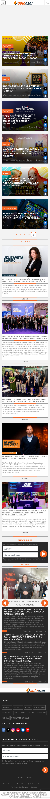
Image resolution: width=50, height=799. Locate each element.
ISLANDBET (7, 713)
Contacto (34, 787)
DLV (15, 713)
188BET (28, 707)
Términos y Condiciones (19, 787)
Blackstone (39, 707)
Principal (6, 784)
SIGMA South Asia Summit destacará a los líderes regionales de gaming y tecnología (17, 120)
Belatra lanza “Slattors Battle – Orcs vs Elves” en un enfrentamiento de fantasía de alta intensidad (22, 182)
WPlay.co (6, 707)
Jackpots (18, 707)
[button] (47, 2)
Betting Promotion (36, 713)
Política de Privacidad (37, 784)
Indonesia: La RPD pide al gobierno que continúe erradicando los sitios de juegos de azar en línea (22, 216)
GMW (22, 713)
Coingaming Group (20, 718)
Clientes (24, 784)
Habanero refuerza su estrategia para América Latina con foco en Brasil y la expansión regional (24, 611)
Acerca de (15, 784)
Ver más (25, 299)
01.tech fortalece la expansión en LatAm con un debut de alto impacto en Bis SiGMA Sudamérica (24, 637)
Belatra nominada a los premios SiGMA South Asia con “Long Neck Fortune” (22, 88)
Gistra (5, 718)
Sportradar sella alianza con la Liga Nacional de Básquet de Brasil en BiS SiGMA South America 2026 (23, 658)
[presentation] (5, 603)
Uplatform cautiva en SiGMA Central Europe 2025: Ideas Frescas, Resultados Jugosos (20, 56)
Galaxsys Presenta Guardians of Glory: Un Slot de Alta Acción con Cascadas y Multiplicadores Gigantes (22, 152)
